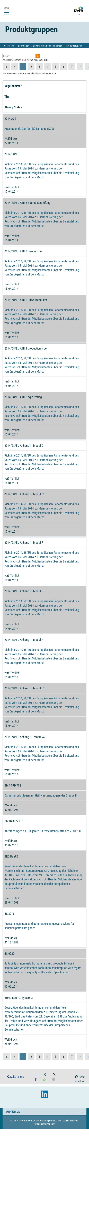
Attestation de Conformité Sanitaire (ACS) (29, 128)
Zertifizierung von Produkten (47, 45)
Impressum (13, 1110)
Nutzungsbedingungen (44, 1124)
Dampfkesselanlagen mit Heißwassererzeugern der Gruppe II (40, 795)
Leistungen (23, 45)
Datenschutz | (55, 1120)
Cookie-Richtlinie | (71, 1120)
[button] (36, 1074)
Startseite (9, 45)
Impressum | (43, 1120)
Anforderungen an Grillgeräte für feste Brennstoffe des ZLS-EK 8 (42, 831)
